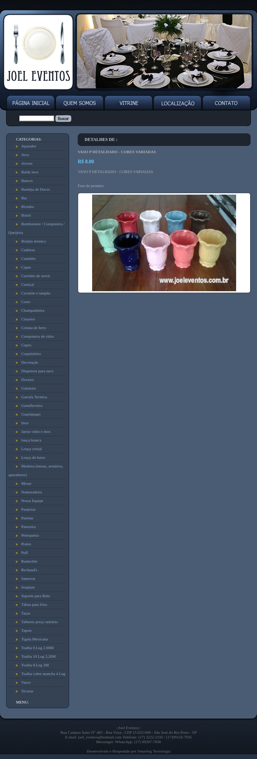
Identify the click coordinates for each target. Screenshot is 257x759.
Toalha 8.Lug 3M (35, 665)
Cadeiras (28, 250)
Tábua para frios (34, 604)
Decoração (29, 362)
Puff (24, 552)
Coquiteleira (31, 353)
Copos (26, 345)
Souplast (28, 587)
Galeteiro (28, 388)
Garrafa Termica (34, 397)
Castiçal (27, 284)
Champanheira (32, 310)
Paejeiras (28, 509)
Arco (25, 154)
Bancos (27, 180)
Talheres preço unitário (39, 622)
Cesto (25, 301)
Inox (24, 423)
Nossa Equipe (32, 500)
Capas (26, 267)
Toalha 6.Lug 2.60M (37, 647)
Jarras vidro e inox (36, 431)
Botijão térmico (33, 241)
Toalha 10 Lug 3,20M (38, 656)
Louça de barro (33, 457)
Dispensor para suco (37, 371)
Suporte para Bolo (35, 596)
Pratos (26, 544)
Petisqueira (30, 535)
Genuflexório (31, 405)
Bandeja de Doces (35, 189)
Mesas (26, 483)
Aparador (28, 146)
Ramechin (29, 561)
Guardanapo (31, 414)
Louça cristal (31, 449)
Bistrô (26, 215)
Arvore (26, 163)
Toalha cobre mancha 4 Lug (43, 673)
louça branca (31, 440)
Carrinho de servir (35, 276)
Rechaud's (29, 570)
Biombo (27, 206)
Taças (25, 613)
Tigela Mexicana (34, 639)
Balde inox (30, 172)
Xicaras (27, 691)
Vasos (26, 682)
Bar (24, 198)
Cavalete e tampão (35, 293)
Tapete (26, 630)
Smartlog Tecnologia (154, 751)
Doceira (27, 379)
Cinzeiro (28, 319)
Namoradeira (31, 492)
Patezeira (28, 526)
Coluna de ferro (33, 327)
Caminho (28, 258)
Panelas (27, 518)
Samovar (28, 578)
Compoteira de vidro (37, 336)
